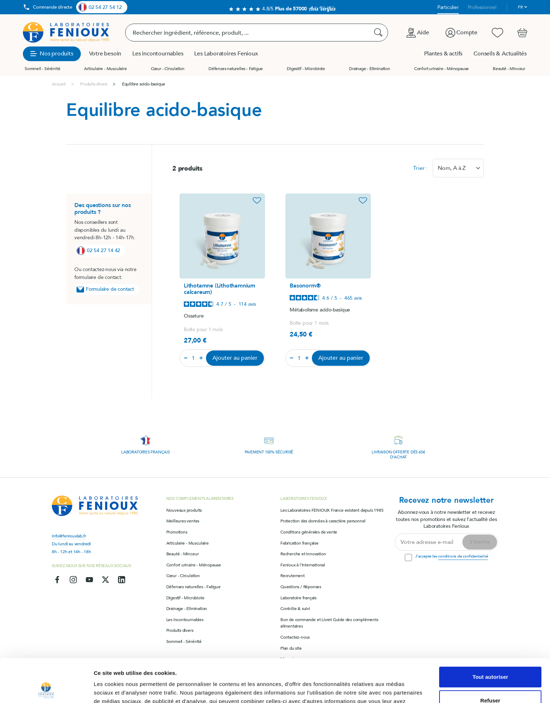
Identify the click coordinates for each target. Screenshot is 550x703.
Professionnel (482, 7)
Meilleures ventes (183, 521)
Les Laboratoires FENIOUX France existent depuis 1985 (332, 510)
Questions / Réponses (300, 587)
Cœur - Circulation (168, 69)
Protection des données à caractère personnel (322, 521)
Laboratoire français (298, 598)
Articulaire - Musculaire (105, 69)
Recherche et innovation (303, 554)
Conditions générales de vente (308, 532)
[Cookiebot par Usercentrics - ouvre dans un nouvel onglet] (46, 689)
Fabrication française (299, 543)
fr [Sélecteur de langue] (520, 7)
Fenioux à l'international (302, 565)
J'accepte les (451, 556)
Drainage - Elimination (369, 69)
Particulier (448, 7)
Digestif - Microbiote (306, 69)
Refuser (490, 660)
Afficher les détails (118, 689)
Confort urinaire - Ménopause (441, 69)
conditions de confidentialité (463, 556)
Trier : (420, 168)
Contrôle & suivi (295, 608)
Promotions (176, 532)
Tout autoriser (490, 636)
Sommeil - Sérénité (42, 69)
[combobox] (458, 168)
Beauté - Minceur (509, 69)
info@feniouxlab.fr (69, 536)
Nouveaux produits (184, 510)
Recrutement (292, 576)
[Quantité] (193, 358)
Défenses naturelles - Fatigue (235, 69)
